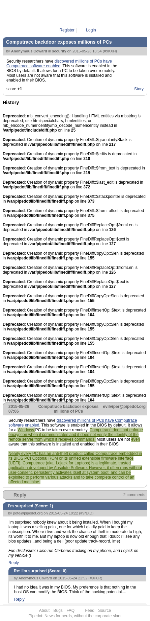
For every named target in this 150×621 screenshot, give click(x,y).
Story (139, 89)
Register (66, 30)
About (44, 610)
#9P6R (95, 578)
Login (91, 30)
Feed (89, 610)
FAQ (70, 610)
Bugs (57, 610)
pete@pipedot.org (28, 513)
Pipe (78, 13)
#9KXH (110, 51)
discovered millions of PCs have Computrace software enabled (59, 63)
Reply (19, 495)
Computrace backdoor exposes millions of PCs (59, 42)
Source (104, 610)
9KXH (92, 13)
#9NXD (86, 513)
